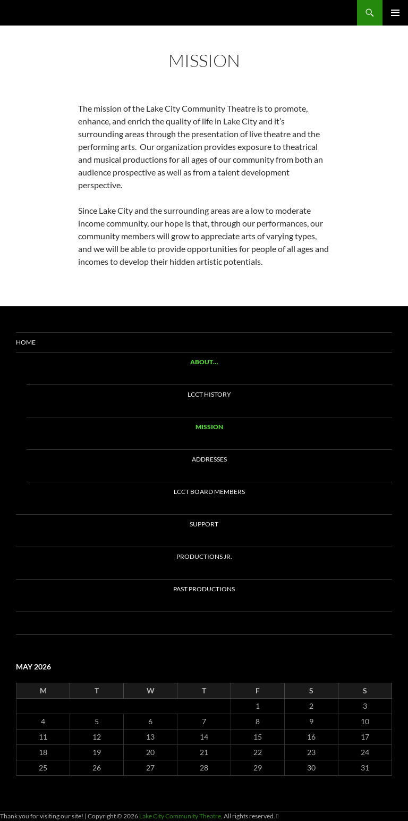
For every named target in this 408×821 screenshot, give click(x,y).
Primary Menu (395, 13)
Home (26, 342)
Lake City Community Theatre (79, 13)
